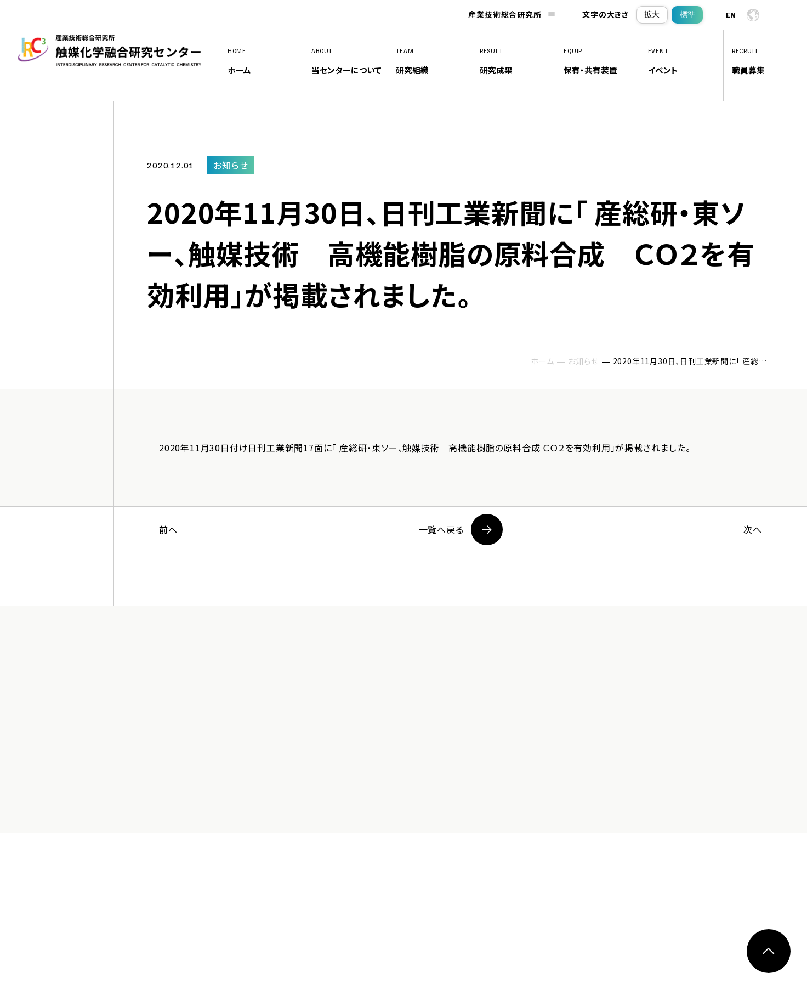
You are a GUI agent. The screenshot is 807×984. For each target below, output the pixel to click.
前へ (168, 529)
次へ (752, 529)
